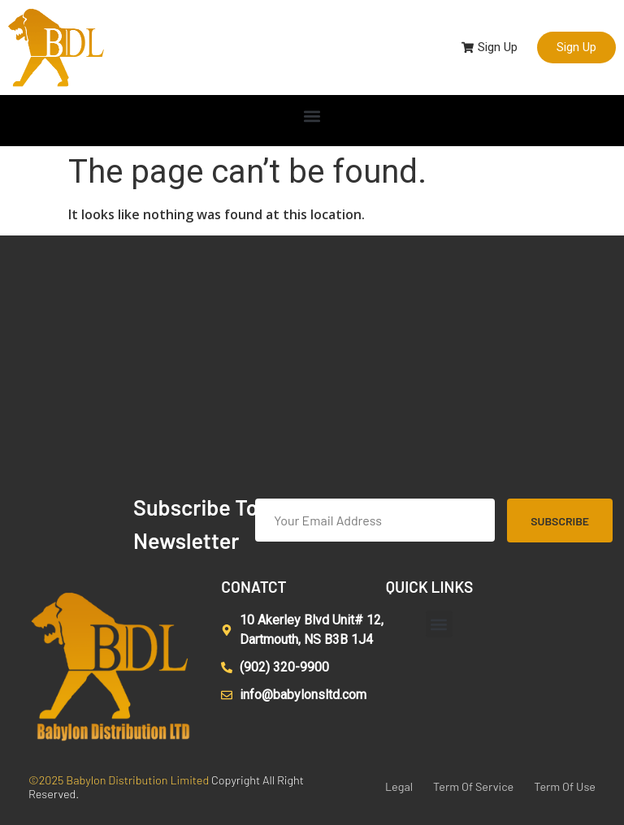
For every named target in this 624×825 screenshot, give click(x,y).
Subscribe (560, 521)
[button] (312, 116)
